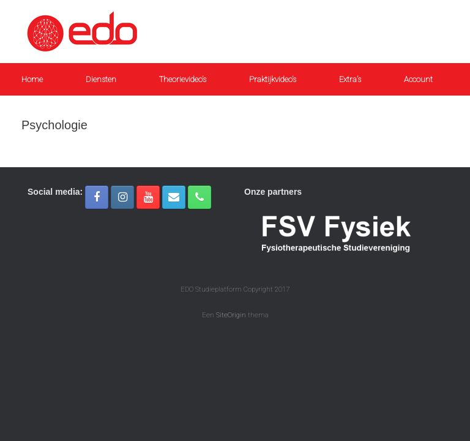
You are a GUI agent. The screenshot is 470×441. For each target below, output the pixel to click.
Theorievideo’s (182, 79)
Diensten (101, 79)
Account (418, 79)
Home (32, 79)
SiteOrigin (231, 315)
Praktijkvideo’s (272, 79)
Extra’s (350, 79)
